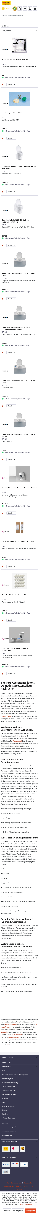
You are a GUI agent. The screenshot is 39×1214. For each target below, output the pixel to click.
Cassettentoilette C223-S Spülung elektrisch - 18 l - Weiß (19, 167)
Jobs (3, 1102)
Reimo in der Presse (8, 1106)
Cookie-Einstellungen (8, 1086)
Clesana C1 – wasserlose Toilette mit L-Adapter (19, 488)
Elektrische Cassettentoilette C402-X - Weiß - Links (19, 274)
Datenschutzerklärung (9, 1090)
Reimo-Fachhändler (11, 1024)
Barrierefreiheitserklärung (10, 1083)
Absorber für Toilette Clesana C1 (14, 595)
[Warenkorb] (35, 8)
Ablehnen (7, 1211)
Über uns (5, 1123)
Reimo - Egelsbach (9, 1118)
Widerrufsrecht (7, 1136)
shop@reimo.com (13, 1037)
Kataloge (18, 1186)
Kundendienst (5, 1032)
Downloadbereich (16, 1183)
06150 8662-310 (16, 1035)
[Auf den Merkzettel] (3, 84)
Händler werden (9, 1186)
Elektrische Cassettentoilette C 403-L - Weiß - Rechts (19, 435)
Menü (6, 8)
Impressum (5, 1098)
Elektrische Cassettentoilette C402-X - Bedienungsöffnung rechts (16, 328)
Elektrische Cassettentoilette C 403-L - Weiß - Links (19, 382)
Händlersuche (28, 1183)
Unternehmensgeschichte (11, 1127)
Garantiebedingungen (9, 1094)
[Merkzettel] (25, 8)
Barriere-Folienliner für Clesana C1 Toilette (18, 541)
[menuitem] (6, 8)
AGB (3, 1071)
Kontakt (26, 1186)
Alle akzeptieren (18, 1211)
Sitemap (4, 1110)
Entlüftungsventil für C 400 (12, 113)
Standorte (5, 1114)
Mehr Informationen (26, 1204)
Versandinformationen (9, 1132)
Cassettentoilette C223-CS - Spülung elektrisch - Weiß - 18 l (15, 221)
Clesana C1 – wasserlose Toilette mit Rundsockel (15, 649)
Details (11, 84)
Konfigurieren (30, 1211)
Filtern (5, 26)
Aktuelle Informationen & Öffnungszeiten (15, 1075)
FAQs (7, 1183)
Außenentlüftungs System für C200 (15, 59)
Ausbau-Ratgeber (7, 1079)
